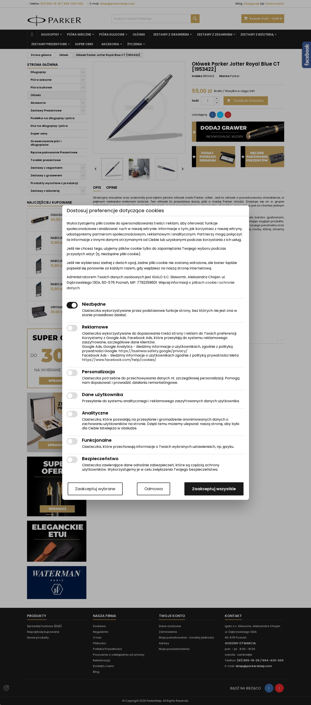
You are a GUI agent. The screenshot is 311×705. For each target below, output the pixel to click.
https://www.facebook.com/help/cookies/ (119, 359)
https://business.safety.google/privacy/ (152, 350)
